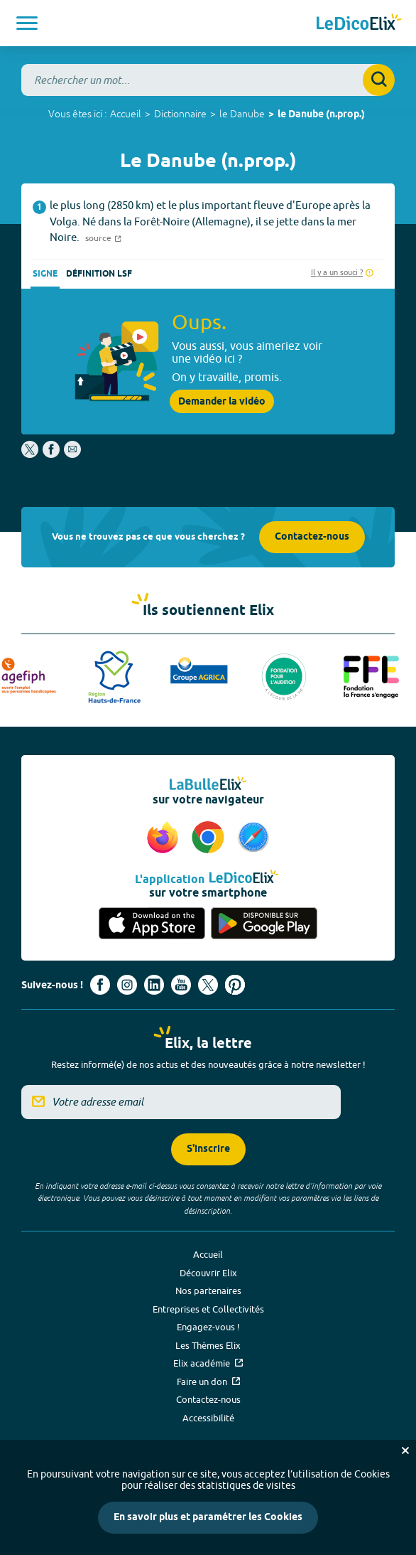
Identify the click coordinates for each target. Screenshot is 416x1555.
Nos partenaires (208, 1290)
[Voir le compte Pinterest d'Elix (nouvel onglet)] (235, 985)
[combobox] (208, 80)
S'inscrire (208, 1149)
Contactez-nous (312, 537)
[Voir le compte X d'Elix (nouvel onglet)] (208, 985)
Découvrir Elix (208, 1272)
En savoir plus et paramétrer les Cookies (208, 1517)
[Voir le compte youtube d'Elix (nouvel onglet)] (181, 985)
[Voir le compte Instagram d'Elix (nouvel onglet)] (127, 985)
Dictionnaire (180, 113)
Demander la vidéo (222, 402)
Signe (45, 274)
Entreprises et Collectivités (208, 1309)
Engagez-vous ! (208, 1326)
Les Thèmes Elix (208, 1345)
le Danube (242, 113)
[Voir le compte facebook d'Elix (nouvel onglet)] (100, 985)
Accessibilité (208, 1417)
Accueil (125, 113)
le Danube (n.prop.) (321, 115)
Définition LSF (99, 274)
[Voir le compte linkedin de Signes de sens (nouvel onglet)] (154, 985)
